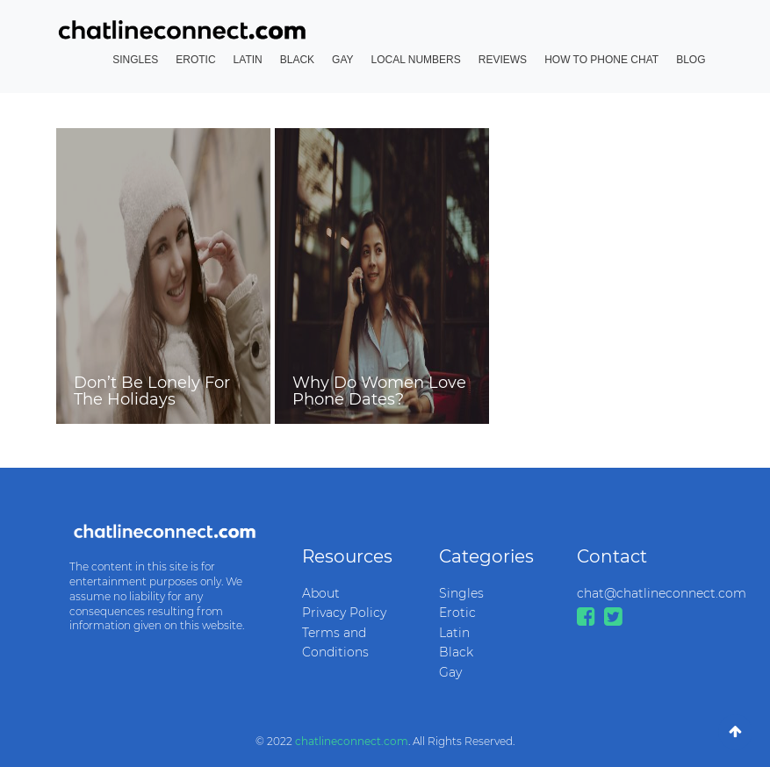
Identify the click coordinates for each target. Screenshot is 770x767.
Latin (248, 60)
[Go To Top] (735, 731)
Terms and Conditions (335, 642)
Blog (690, 60)
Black (297, 60)
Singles (135, 60)
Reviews (503, 60)
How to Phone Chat (601, 60)
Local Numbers (416, 60)
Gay (342, 60)
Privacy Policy (344, 612)
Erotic (195, 60)
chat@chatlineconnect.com (632, 593)
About (321, 593)
